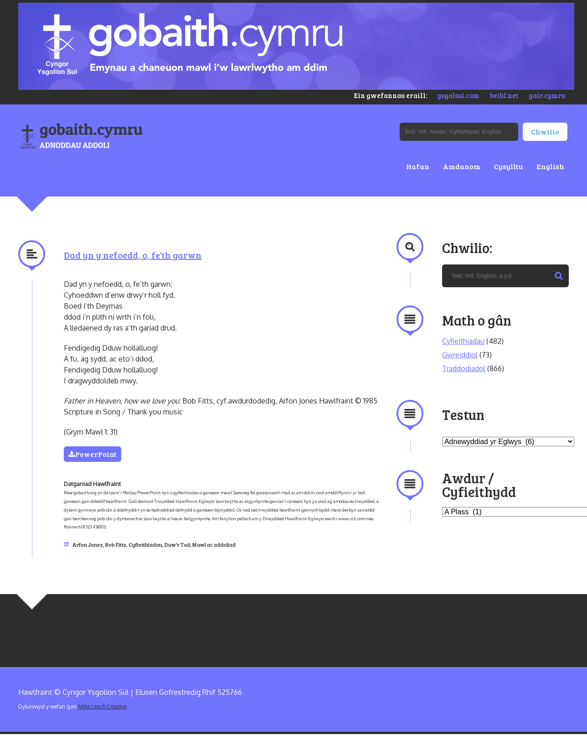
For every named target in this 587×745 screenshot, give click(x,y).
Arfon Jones (87, 544)
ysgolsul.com (458, 95)
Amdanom (461, 166)
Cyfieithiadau (145, 544)
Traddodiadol (463, 368)
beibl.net (504, 95)
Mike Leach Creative (102, 706)
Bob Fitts (115, 544)
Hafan (417, 166)
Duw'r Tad (177, 544)
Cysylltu (508, 166)
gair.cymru (547, 95)
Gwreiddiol (460, 354)
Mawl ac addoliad (214, 544)
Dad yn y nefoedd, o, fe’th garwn (132, 254)
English (550, 166)
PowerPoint (92, 454)
